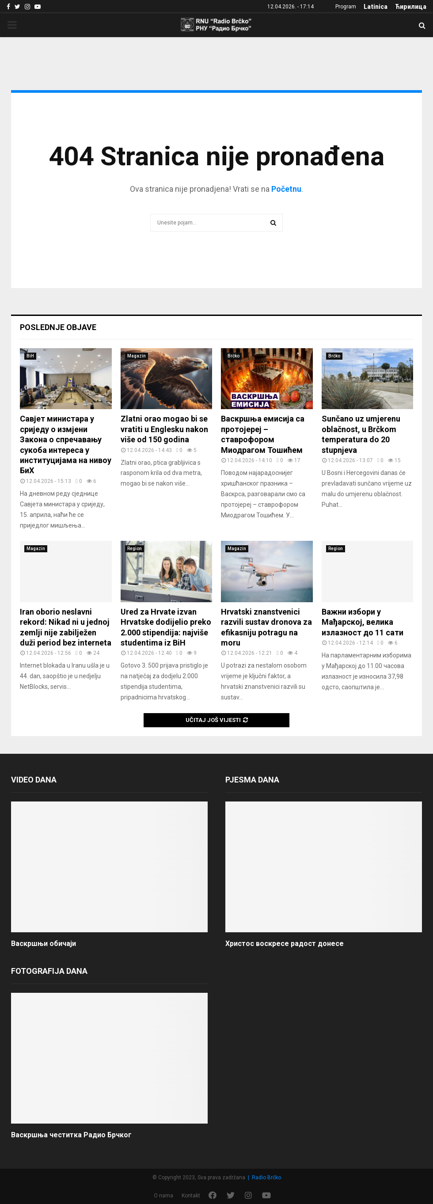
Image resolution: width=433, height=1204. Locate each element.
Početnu (286, 189)
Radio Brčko (266, 1177)
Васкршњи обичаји (43, 943)
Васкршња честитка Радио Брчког (71, 1135)
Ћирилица (410, 6)
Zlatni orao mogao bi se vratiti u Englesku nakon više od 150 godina (164, 429)
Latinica (375, 6)
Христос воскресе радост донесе (284, 943)
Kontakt (191, 1196)
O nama (163, 1196)
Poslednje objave (58, 327)
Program (345, 7)
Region (134, 548)
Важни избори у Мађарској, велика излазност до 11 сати (362, 622)
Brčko (233, 355)
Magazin (136, 355)
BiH (30, 355)
